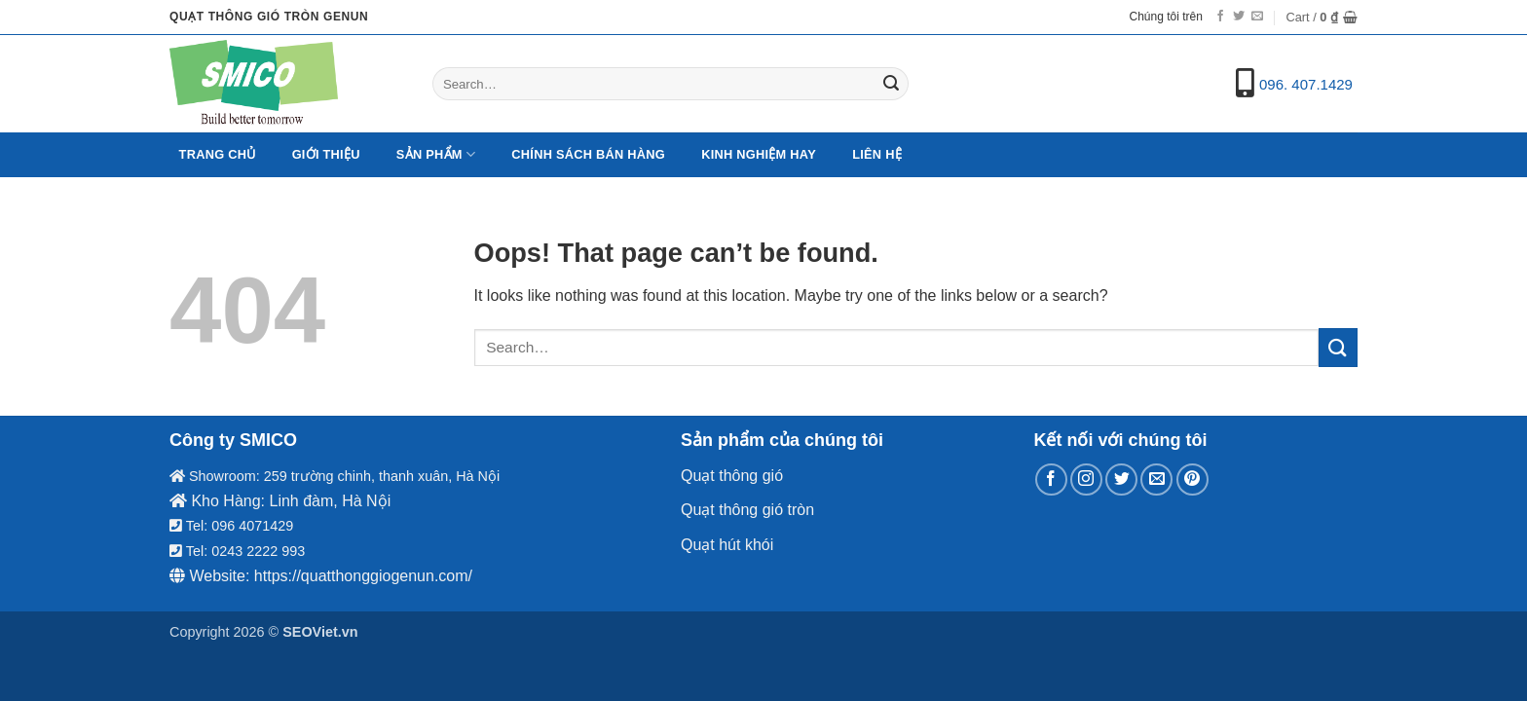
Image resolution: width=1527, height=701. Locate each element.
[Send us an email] (1257, 16)
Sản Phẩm (435, 154)
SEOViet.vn (319, 632)
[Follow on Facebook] (1220, 16)
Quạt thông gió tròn (747, 509)
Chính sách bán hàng (588, 154)
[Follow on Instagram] (1086, 479)
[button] (1321, 17)
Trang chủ (217, 154)
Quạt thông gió (732, 475)
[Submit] (891, 83)
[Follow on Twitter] (1239, 16)
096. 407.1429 (1306, 84)
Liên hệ (877, 154)
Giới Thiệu (326, 154)
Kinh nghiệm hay (758, 154)
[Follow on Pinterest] (1192, 479)
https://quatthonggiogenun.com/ (363, 576)
